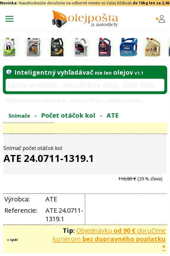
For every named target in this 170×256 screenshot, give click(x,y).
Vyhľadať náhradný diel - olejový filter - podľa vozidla (74, 100)
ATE (113, 115)
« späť (12, 239)
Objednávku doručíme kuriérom (109, 239)
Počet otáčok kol (68, 115)
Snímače (19, 115)
